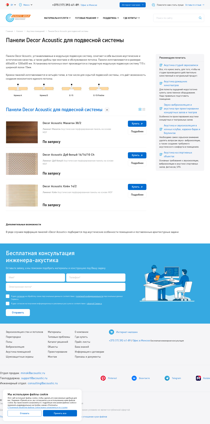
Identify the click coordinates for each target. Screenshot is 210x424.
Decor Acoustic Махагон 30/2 (62, 123)
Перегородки (13, 336)
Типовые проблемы (59, 336)
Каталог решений (58, 341)
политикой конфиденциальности (89, 296)
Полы (9, 341)
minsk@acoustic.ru (33, 373)
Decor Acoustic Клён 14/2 (60, 186)
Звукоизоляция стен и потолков (24, 331)
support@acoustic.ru (34, 378)
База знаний (82, 346)
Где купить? (132, 18)
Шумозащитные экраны (20, 356)
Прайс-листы (82, 341)
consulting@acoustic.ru (43, 383)
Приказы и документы (88, 356)
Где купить (81, 336)
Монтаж (52, 356)
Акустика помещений (18, 351)
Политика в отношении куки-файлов (89, 416)
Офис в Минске (89, 4)
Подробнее (137, 131)
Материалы (54, 331)
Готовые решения (87, 18)
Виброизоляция (15, 346)
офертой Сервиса (94, 303)
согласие (20, 296)
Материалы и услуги (58, 18)
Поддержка (111, 18)
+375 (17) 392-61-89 (65, 4)
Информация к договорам (89, 351)
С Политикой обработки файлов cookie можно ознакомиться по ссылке (37, 407)
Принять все (60, 413)
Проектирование (57, 351)
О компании (81, 331)
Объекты (53, 346)
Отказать (24, 413)
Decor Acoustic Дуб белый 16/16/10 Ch (68, 154)
